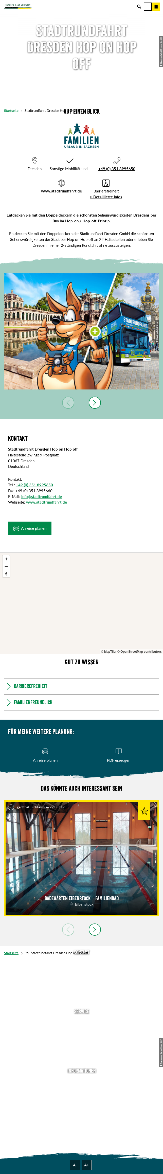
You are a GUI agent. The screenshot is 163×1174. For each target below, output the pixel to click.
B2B (81, 1044)
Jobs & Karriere (81, 1088)
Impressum (81, 1096)
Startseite (11, 111)
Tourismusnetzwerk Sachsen (82, 1111)
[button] (29, 528)
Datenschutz (81, 1103)
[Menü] (148, 7)
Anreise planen (81, 1021)
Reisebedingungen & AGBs (81, 1119)
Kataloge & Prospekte (82, 1052)
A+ (86, 1165)
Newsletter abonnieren (81, 1029)
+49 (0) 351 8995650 (116, 168)
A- (75, 1165)
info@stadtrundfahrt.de (41, 496)
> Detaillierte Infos (106, 196)
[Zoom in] (6, 559)
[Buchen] (156, 7)
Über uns (81, 1080)
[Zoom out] (6, 566)
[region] (81, 603)
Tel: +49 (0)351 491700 (81, 962)
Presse (81, 1037)
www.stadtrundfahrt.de (61, 191)
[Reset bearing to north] (6, 573)
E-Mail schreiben (81, 970)
